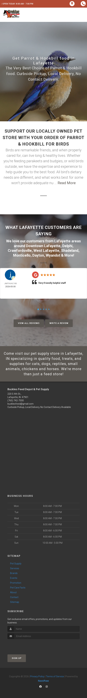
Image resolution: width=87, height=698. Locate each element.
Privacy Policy (37, 676)
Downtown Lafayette (43, 246)
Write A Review (58, 323)
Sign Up (17, 658)
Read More (67, 183)
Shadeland (69, 250)
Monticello (22, 255)
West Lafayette (46, 250)
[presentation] (25, 645)
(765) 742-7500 (15, 400)
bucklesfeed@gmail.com (20, 403)
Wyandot (53, 255)
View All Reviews (29, 323)
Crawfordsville (20, 250)
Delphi (67, 246)
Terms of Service (55, 676)
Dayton (38, 255)
